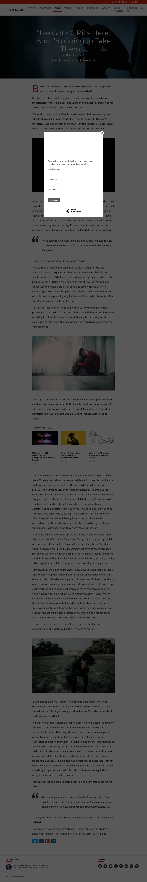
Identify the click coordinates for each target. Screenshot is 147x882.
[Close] (102, 133)
